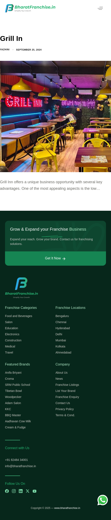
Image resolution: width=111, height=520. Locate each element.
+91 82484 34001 (16, 460)
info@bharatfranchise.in (20, 466)
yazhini (5, 49)
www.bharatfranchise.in (67, 508)
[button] (100, 8)
